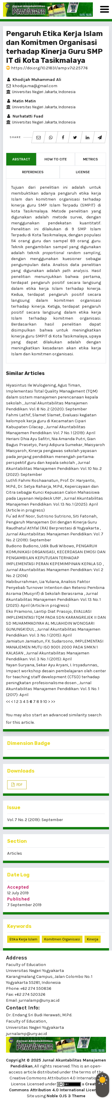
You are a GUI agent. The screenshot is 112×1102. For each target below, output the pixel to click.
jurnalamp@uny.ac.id (26, 1033)
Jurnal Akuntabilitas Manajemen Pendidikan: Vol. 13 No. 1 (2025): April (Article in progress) (54, 504)
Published (18, 899)
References (33, 172)
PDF (19, 784)
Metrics (90, 159)
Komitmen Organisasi (62, 939)
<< (8, 701)
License (83, 172)
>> (53, 701)
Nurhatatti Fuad (24, 116)
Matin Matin (21, 101)
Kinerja (92, 939)
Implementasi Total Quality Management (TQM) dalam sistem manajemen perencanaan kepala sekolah (52, 397)
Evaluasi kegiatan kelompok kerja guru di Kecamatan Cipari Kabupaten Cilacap (51, 420)
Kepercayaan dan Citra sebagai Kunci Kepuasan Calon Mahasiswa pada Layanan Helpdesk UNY (52, 492)
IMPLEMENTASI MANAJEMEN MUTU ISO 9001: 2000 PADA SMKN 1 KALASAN (54, 647)
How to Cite (56, 159)
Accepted (18, 887)
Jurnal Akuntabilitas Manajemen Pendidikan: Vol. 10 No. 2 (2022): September (54, 468)
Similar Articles (25, 373)
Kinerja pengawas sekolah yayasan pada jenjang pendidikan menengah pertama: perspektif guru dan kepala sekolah (51, 456)
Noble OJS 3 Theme (66, 1095)
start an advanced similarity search (67, 715)
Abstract (21, 159)
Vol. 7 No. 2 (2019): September (35, 819)
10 (45, 701)
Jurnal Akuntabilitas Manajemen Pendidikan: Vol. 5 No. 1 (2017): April (52, 688)
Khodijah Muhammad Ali (33, 79)
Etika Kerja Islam (23, 939)
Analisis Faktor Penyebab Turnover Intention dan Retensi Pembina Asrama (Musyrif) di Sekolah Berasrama (55, 587)
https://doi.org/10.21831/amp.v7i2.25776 (47, 68)
